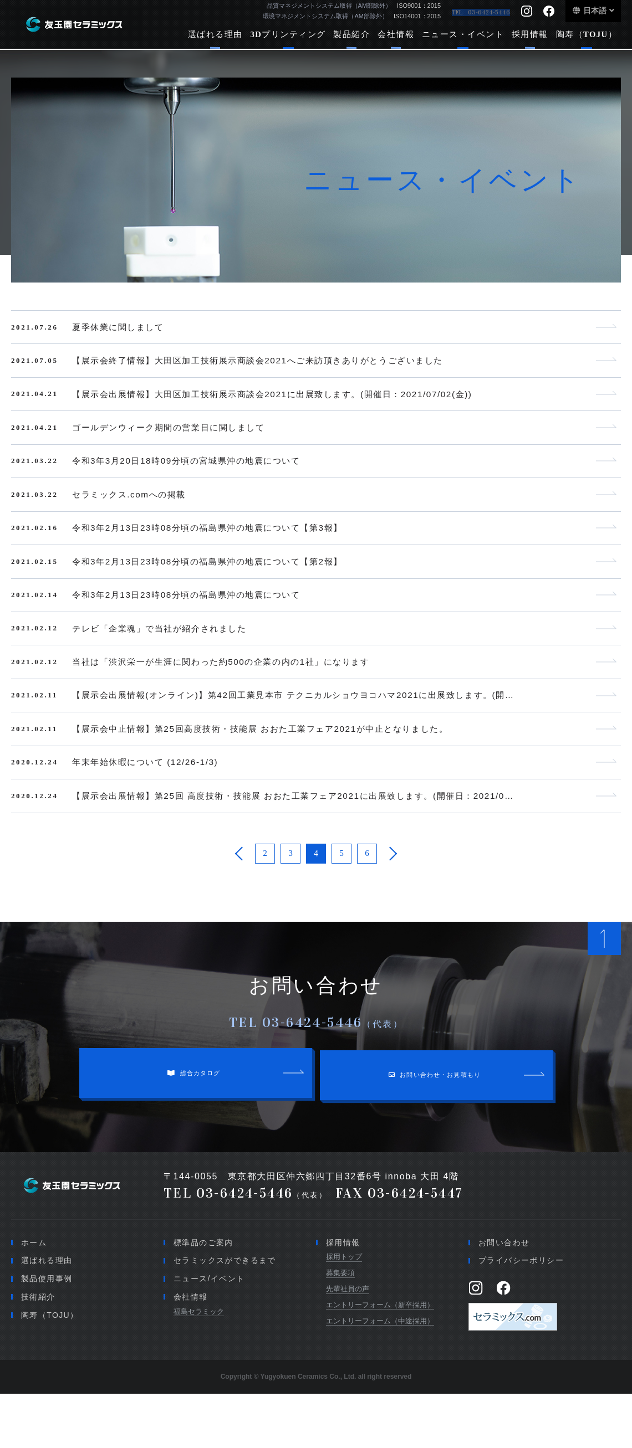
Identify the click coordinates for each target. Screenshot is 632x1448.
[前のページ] (239, 904)
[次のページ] (392, 904)
